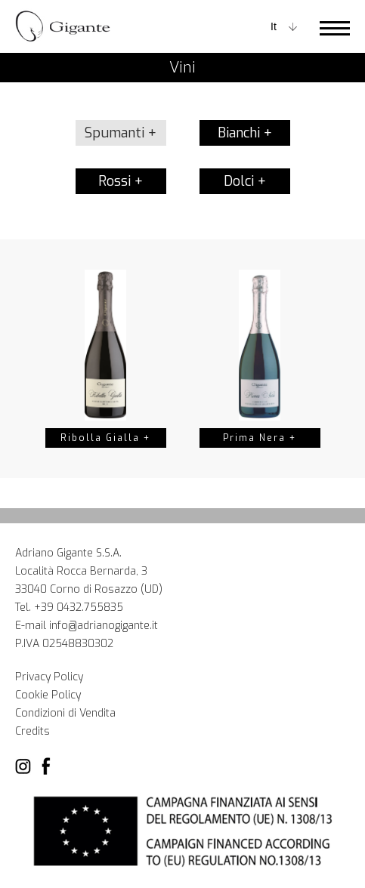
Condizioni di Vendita (65, 713)
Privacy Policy (49, 677)
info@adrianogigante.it (103, 625)
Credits (32, 731)
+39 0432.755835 (78, 607)
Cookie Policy (48, 695)
